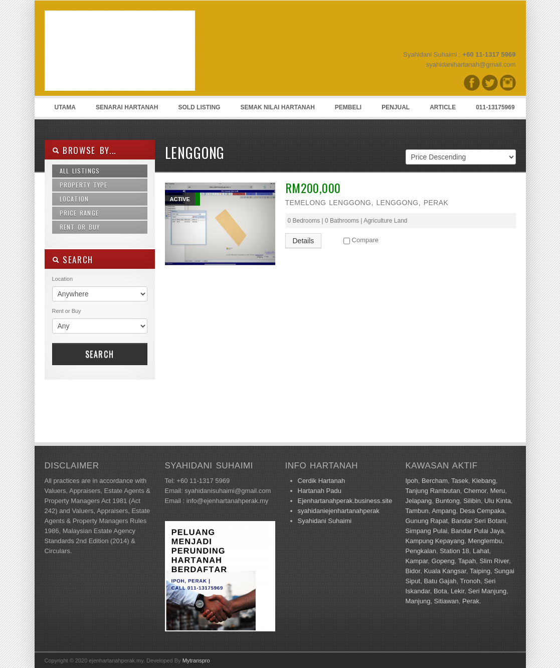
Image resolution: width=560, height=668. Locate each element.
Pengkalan (421, 551)
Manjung (418, 601)
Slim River (494, 561)
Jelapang (419, 501)
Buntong (448, 501)
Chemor (475, 490)
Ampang (444, 511)
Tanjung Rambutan (433, 490)
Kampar (417, 561)
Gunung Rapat (427, 521)
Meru (497, 490)
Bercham (435, 480)
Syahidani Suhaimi (325, 521)
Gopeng (443, 561)
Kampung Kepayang (435, 541)
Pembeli (348, 107)
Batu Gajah (440, 581)
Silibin (472, 501)
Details (303, 241)
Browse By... (84, 150)
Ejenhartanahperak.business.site (345, 501)
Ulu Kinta (497, 501)
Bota (440, 591)
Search (99, 354)
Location (74, 199)
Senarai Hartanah (127, 107)
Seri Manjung (487, 591)
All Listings (80, 170)
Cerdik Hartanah (321, 480)
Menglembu (485, 541)
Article (443, 107)
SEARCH (73, 259)
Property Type (84, 185)
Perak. (471, 601)
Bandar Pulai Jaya (477, 531)
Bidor (413, 571)
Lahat (481, 551)
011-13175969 (495, 107)
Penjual (396, 107)
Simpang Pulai (427, 531)
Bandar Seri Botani (478, 521)
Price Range (79, 213)
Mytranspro (196, 660)
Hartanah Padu (319, 490)
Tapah (467, 561)
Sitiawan (446, 601)
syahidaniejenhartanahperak (339, 511)
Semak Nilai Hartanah (277, 107)
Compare (365, 240)
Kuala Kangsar (445, 571)
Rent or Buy (80, 227)
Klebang (484, 480)
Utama (65, 107)
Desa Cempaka (482, 511)
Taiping (480, 571)
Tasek (459, 480)
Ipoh (412, 480)
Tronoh (470, 581)
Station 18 (454, 551)
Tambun (417, 511)
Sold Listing (199, 107)
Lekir (457, 591)
